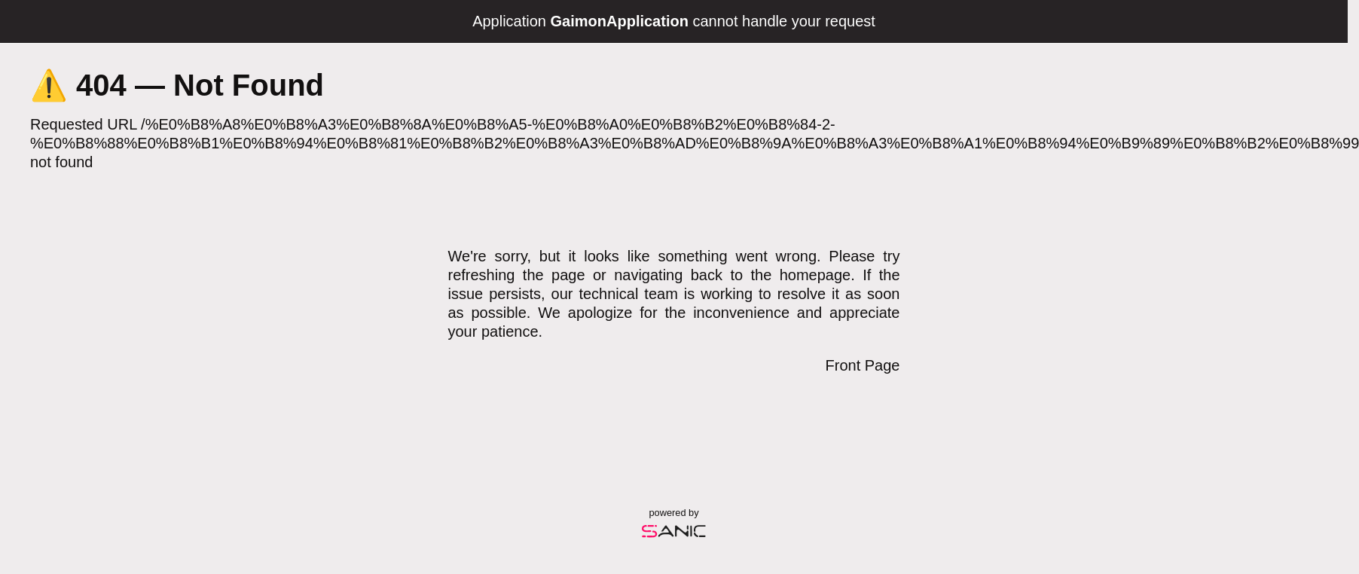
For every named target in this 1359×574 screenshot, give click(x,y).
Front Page (863, 365)
